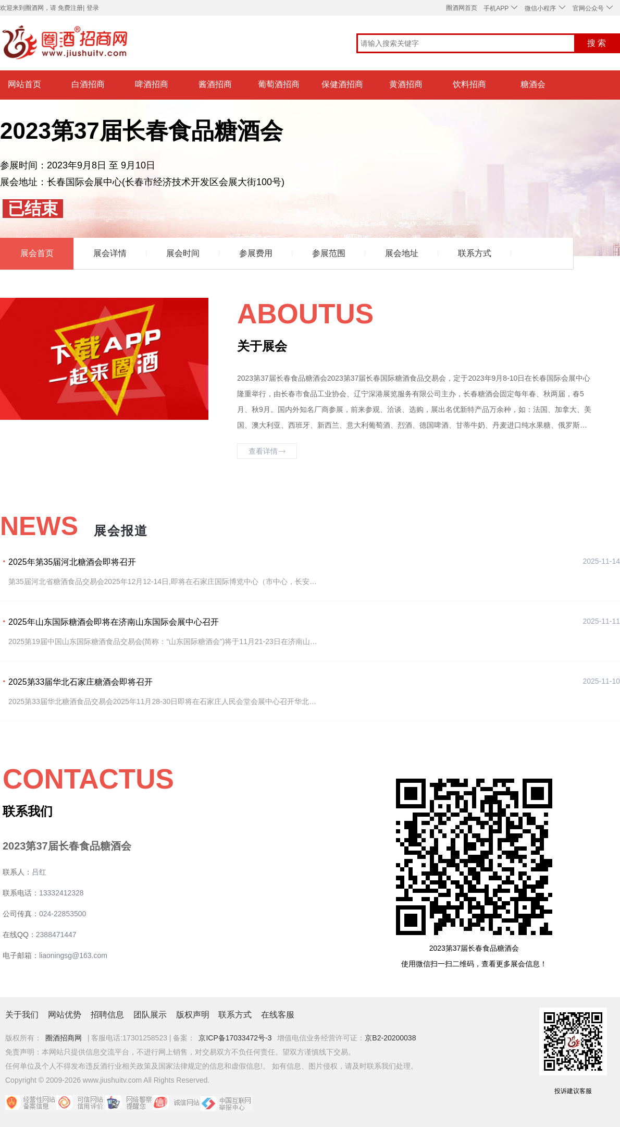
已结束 (33, 208)
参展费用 (255, 253)
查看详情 (267, 451)
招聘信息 (107, 1014)
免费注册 (70, 7)
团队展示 (150, 1014)
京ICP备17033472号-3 (235, 1038)
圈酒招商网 (63, 1038)
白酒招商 (88, 84)
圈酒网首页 (461, 7)
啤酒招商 (151, 84)
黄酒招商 (406, 84)
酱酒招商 (215, 84)
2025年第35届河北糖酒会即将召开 (72, 562)
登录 (92, 7)
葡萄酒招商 (279, 84)
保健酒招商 (342, 84)
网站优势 (64, 1014)
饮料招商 (469, 84)
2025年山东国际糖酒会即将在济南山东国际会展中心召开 (113, 621)
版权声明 (192, 1014)
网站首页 (24, 84)
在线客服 (277, 1014)
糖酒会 (532, 84)
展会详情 (110, 253)
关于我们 (22, 1014)
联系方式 (474, 253)
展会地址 (401, 253)
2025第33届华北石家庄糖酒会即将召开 (80, 681)
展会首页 (37, 253)
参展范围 (328, 253)
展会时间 (183, 253)
